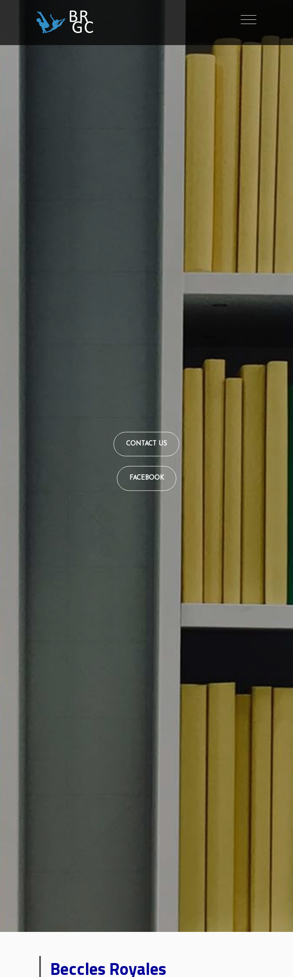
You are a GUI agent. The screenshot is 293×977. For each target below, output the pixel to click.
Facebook (146, 478)
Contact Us (146, 443)
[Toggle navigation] (249, 20)
